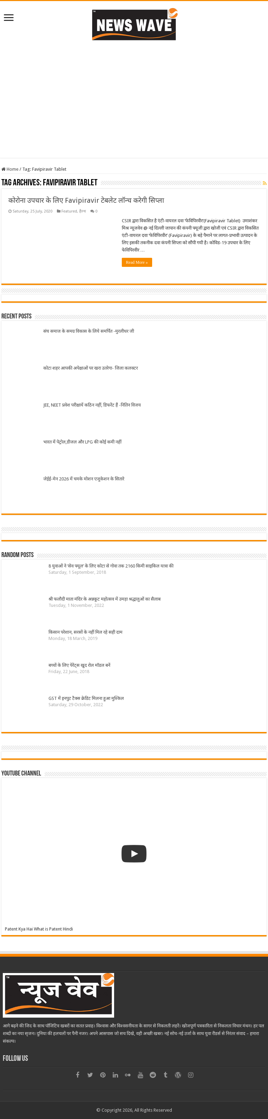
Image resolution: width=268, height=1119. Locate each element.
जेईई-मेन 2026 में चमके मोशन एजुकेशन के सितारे (83, 478)
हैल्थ (82, 211)
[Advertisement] (134, 98)
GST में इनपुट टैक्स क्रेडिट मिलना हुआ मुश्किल (86, 698)
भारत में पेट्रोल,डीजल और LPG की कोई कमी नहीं (82, 442)
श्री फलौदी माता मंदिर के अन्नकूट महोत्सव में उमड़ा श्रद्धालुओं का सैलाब (105, 599)
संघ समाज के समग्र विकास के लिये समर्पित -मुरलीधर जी (88, 331)
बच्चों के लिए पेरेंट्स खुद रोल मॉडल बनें (79, 665)
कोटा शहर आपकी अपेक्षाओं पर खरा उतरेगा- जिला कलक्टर (90, 368)
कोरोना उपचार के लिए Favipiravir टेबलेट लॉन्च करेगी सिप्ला (86, 200)
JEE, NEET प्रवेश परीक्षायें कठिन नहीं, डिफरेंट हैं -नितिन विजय (92, 405)
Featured (69, 211)
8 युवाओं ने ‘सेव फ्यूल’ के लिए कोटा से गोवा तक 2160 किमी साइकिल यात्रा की (111, 566)
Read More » (137, 262)
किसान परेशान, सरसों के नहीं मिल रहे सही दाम (85, 632)
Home (9, 169)
